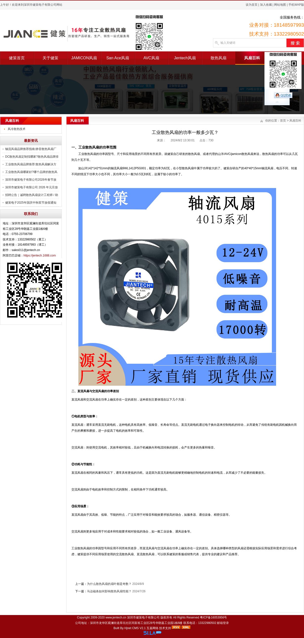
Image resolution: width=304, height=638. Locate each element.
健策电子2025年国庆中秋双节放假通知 (30, 202)
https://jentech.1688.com (39, 255)
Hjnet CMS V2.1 (135, 628)
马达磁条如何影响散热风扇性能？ (109, 591)
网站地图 (280, 4)
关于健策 (50, 58)
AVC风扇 (151, 58)
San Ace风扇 (117, 58)
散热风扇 (218, 58)
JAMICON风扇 (84, 58)
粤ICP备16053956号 (213, 617)
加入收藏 (266, 4)
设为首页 (252, 4)
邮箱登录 (223, 623)
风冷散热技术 (16, 129)
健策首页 (17, 58)
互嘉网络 (152, 628)
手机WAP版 (296, 4)
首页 (283, 120)
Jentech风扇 (185, 58)
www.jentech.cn (116, 617)
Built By (118, 628)
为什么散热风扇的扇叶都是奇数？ (109, 584)
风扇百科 (252, 58)
